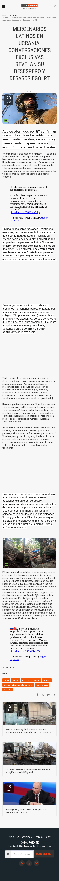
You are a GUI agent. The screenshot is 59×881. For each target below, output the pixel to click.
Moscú (15, 680)
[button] (3, 6)
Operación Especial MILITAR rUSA (18, 685)
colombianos (42, 685)
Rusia (6, 680)
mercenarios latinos (30, 680)
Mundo (5, 673)
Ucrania (46, 680)
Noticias (13, 15)
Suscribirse (43, 854)
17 (9, 748)
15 (9, 708)
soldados (8, 689)
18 (9, 788)
